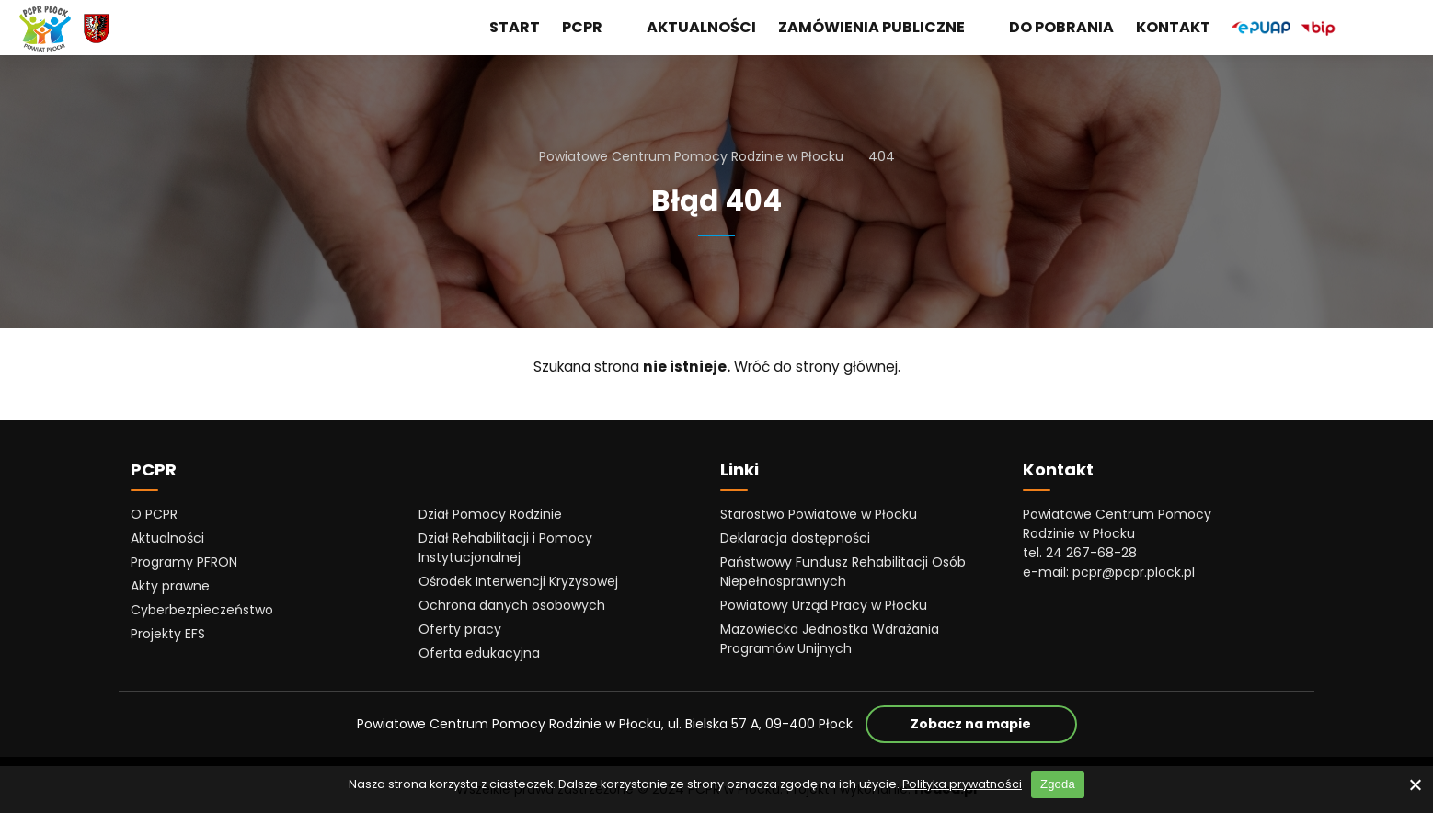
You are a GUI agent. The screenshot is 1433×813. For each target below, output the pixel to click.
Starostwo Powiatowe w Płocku (818, 514)
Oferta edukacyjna (479, 653)
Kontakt (1173, 27)
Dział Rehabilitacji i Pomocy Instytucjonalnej (505, 548)
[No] (1414, 784)
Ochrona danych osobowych (511, 605)
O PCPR (154, 514)
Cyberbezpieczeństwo (202, 610)
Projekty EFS (168, 633)
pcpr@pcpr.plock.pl (1133, 572)
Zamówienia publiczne (882, 27)
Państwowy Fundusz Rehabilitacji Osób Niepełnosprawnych (843, 571)
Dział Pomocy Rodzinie (490, 514)
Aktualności (701, 27)
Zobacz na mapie (994, 723)
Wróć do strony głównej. (817, 366)
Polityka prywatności (962, 784)
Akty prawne (170, 586)
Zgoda (1057, 784)
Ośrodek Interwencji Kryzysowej (518, 581)
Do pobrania (1061, 27)
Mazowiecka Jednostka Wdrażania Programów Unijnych (829, 639)
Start (514, 27)
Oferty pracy (459, 629)
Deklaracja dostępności (795, 538)
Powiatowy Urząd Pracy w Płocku (823, 605)
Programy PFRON (184, 562)
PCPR (593, 27)
